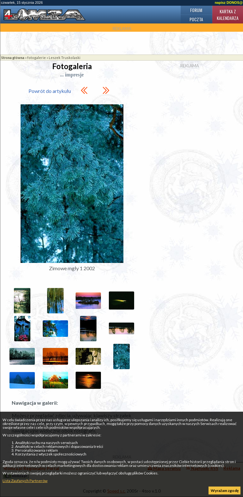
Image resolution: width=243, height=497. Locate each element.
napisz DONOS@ (229, 2)
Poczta (196, 19)
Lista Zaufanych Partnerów (25, 480)
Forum (196, 10)
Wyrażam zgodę (225, 490)
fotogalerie (36, 58)
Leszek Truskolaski (64, 58)
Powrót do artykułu (49, 91)
